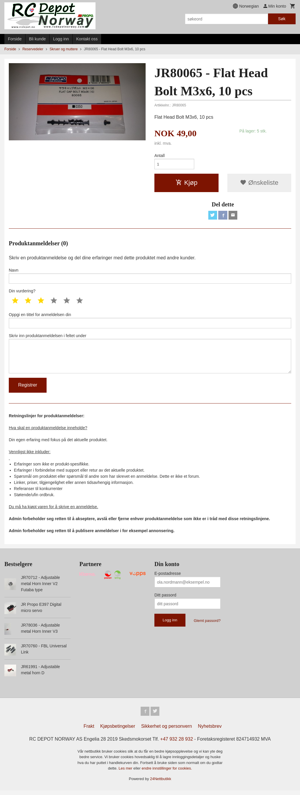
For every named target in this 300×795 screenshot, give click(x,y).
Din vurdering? (22, 293)
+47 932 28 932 (176, 743)
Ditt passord (165, 599)
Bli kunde (37, 39)
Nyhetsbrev (210, 730)
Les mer (126, 773)
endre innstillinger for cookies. (167, 773)
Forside (15, 39)
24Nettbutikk (160, 783)
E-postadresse (167, 577)
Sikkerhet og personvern (166, 730)
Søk (281, 18)
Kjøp (186, 183)
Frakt (88, 730)
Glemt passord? (207, 625)
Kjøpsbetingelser (117, 730)
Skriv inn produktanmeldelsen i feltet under (150, 356)
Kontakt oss (87, 39)
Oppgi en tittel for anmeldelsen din (150, 322)
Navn (150, 277)
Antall (159, 155)
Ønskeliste (259, 183)
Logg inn (61, 39)
